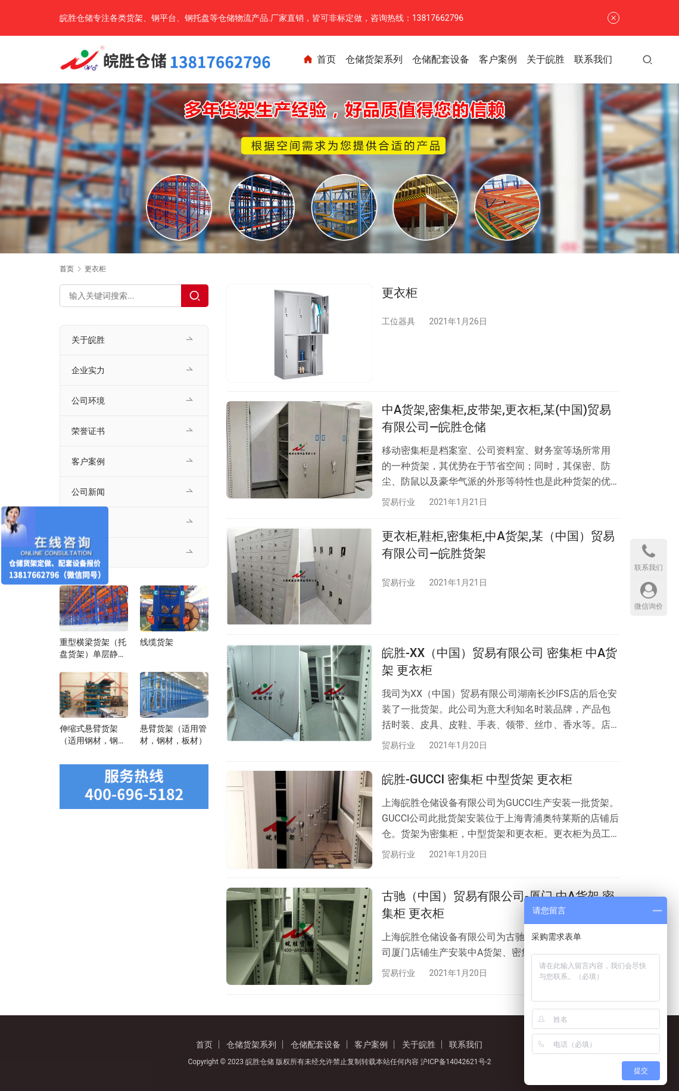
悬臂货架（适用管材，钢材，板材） (173, 734)
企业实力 (88, 370)
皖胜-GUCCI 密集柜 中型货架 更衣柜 (477, 781)
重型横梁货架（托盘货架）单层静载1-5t (93, 648)
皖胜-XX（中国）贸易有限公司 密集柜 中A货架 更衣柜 (499, 662)
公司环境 (88, 400)
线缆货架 (156, 642)
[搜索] (658, 59)
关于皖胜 (556, 59)
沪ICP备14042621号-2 (456, 1062)
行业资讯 (88, 522)
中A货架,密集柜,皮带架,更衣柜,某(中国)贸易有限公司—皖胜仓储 (496, 419)
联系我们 (604, 59)
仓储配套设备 (451, 59)
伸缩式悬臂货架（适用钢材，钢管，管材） (89, 735)
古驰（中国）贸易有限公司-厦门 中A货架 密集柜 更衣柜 (498, 907)
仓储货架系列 (384, 59)
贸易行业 (398, 502)
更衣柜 (400, 293)
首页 (330, 60)
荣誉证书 (88, 431)
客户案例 (509, 59)
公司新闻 (88, 492)
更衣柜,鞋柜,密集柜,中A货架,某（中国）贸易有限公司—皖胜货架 (498, 546)
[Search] (194, 295)
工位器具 (398, 321)
